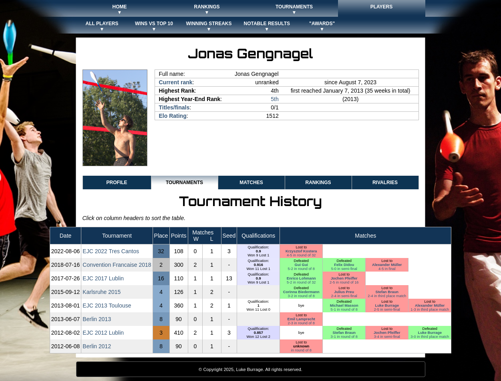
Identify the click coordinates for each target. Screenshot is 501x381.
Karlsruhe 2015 (101, 292)
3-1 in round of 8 (344, 337)
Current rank (176, 82)
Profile (116, 182)
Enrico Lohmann (301, 278)
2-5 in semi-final (387, 310)
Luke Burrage (387, 306)
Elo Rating (173, 116)
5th (274, 99)
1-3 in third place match (429, 310)
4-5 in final (387, 269)
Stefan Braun (387, 292)
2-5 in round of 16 (344, 282)
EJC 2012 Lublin (103, 332)
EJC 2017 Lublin (103, 278)
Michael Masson (344, 306)
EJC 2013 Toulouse (106, 305)
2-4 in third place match (387, 296)
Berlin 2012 (96, 346)
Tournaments (184, 182)
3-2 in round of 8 (301, 296)
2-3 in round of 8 (301, 323)
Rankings (318, 182)
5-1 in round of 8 (344, 310)
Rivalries (385, 182)
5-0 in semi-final (344, 269)
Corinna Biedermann (301, 292)
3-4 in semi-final (387, 337)
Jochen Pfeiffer (344, 278)
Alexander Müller (387, 265)
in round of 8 (301, 350)
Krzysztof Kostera (301, 251)
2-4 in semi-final (344, 296)
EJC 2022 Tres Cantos (110, 251)
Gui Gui (301, 265)
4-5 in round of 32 (301, 255)
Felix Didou (344, 265)
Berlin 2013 (96, 319)
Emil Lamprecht (301, 319)
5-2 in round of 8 (301, 269)
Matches (251, 182)
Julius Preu (344, 292)
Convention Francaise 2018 (116, 265)
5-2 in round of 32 (301, 282)
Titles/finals (174, 107)
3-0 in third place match (429, 337)
